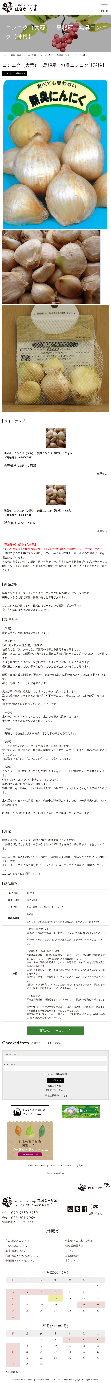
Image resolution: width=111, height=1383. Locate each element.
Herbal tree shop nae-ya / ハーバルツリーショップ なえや (55, 1165)
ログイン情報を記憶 (55, 1074)
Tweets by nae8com (55, 1173)
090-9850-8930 (24, 1213)
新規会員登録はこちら (56, 1095)
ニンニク (8, 73)
